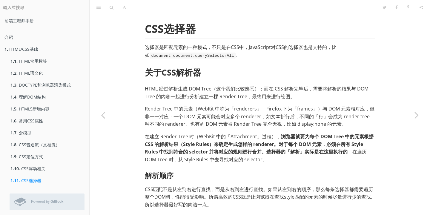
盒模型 (20, 133)
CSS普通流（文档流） (35, 145)
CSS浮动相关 (27, 168)
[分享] (421, 7)
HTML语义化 (26, 73)
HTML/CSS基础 (21, 49)
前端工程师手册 (19, 21)
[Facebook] (396, 7)
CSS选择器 (25, 180)
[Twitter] (384, 7)
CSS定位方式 (26, 156)
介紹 (8, 37)
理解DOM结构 (28, 97)
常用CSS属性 (26, 121)
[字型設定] (124, 7)
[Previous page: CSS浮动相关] (103, 115)
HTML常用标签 (28, 61)
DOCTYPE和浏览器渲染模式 (40, 85)
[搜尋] (111, 7)
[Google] (408, 7)
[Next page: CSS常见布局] (416, 115)
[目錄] (98, 7)
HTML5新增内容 (29, 109)
